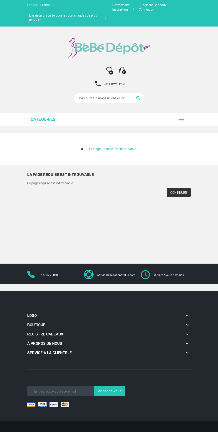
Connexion (146, 10)
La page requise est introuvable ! (113, 149)
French (45, 5)
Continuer (178, 193)
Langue (32, 5)
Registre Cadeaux (154, 5)
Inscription (120, 10)
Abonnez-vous (109, 391)
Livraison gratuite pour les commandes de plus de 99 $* (63, 18)
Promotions (121, 5)
